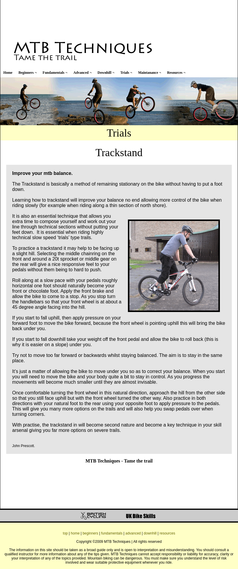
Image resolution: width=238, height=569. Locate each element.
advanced (133, 533)
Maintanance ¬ (149, 72)
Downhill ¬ (106, 72)
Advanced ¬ (82, 72)
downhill (150, 533)
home (75, 533)
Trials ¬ (126, 72)
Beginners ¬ (27, 72)
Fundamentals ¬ (55, 72)
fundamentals (112, 533)
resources (167, 533)
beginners (90, 533)
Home (7, 72)
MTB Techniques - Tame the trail (119, 460)
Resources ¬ (176, 72)
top (65, 533)
